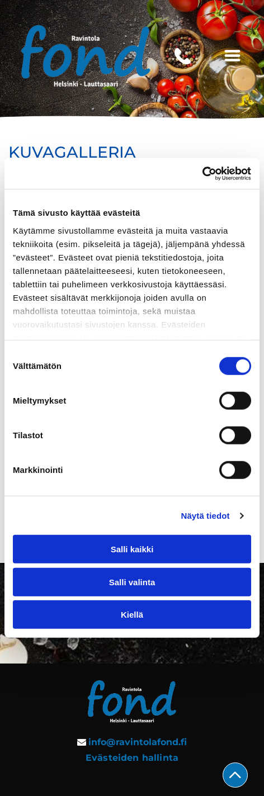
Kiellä (132, 614)
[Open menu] (232, 56)
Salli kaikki (132, 549)
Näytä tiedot (205, 515)
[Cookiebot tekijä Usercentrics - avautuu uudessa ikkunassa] (202, 174)
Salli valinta (132, 582)
